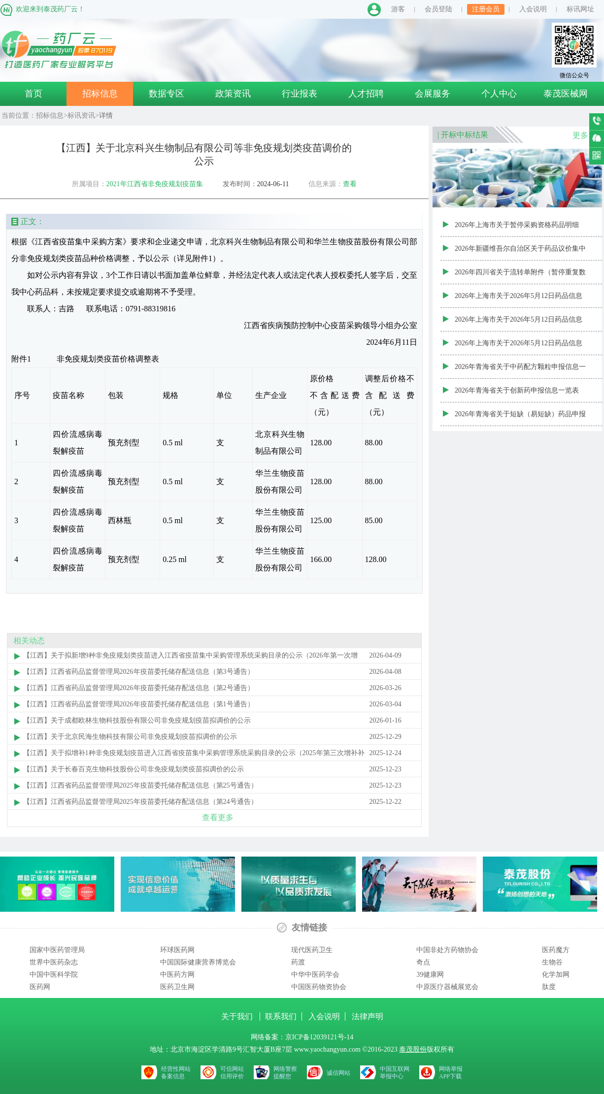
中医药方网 (177, 974)
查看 (350, 184)
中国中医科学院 (54, 974)
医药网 (40, 987)
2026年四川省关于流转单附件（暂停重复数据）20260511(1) (520, 276)
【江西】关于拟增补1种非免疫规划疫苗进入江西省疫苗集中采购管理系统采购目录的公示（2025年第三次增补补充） (194, 755)
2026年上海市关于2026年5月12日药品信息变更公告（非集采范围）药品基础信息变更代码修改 (520, 347)
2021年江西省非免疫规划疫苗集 (154, 184)
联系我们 (281, 1016)
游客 (398, 9)
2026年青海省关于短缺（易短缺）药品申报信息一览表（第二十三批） (520, 418)
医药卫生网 (177, 987)
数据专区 (166, 94)
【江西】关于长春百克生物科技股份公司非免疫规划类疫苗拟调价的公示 (133, 769)
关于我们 (238, 1016)
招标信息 (100, 94)
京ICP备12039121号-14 (319, 1037)
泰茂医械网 (565, 94)
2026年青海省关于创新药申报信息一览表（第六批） (517, 394)
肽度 (549, 987)
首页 (33, 94)
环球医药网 (177, 950)
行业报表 (299, 94)
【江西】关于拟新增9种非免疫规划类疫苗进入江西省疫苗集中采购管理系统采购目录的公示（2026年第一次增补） (190, 657)
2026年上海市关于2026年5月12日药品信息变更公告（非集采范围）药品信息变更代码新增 (520, 324)
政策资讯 (233, 94)
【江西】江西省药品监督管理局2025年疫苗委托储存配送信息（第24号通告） (140, 801)
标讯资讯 (81, 115)
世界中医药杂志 (54, 962)
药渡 (298, 962)
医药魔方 (556, 950)
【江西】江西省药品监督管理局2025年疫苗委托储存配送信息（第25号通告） (140, 785)
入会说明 (533, 9)
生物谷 (552, 962)
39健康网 (430, 974)
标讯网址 (580, 9)
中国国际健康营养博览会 (198, 962)
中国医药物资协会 (318, 987)
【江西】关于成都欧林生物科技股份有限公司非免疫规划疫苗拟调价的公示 (137, 720)
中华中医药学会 (315, 974)
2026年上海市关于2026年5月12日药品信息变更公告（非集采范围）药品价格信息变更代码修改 (520, 300)
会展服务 (432, 94)
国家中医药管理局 (57, 950)
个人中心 (499, 94)
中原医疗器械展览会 (447, 987)
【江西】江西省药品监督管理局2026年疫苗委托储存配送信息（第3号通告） (138, 671)
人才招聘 (366, 94)
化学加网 (556, 974)
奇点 (423, 962)
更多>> (584, 135)
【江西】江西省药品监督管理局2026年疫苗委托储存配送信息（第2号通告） (138, 688)
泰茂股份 (413, 1049)
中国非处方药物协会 (447, 950)
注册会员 (486, 9)
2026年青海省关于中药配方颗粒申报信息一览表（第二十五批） (520, 371)
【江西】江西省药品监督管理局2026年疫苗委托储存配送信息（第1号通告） (138, 704)
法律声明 (367, 1016)
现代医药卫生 (312, 950)
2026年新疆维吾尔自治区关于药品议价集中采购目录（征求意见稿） (520, 253)
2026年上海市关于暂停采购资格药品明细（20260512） (517, 229)
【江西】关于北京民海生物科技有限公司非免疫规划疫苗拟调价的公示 (130, 736)
